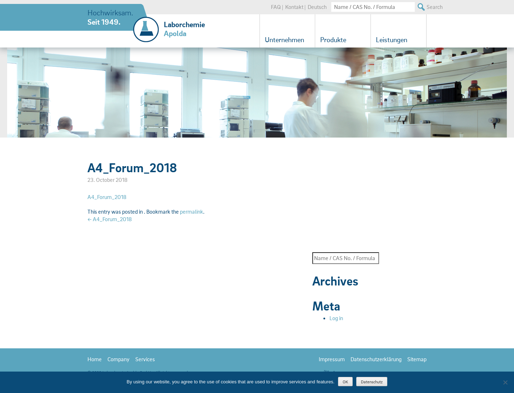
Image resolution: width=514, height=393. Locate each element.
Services (145, 359)
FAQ (276, 6)
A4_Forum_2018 (106, 196)
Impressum (332, 359)
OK (345, 381)
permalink (191, 211)
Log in (336, 318)
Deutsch (317, 6)
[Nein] (505, 382)
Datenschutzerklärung (376, 359)
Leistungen (391, 39)
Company (118, 359)
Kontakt (294, 6)
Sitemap (417, 359)
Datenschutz (372, 381)
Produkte (333, 39)
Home (94, 359)
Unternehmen (284, 39)
